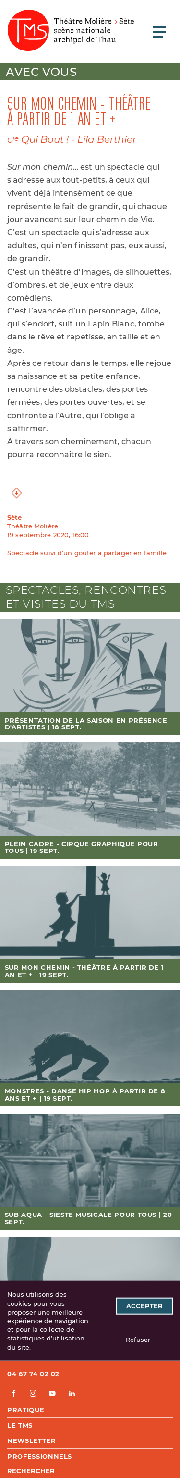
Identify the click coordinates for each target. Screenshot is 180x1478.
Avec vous (41, 72)
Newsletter (31, 1440)
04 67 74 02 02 (33, 1374)
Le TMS (20, 1425)
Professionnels (39, 1456)
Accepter (144, 1306)
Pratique (25, 1410)
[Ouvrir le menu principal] (159, 31)
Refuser (138, 1339)
